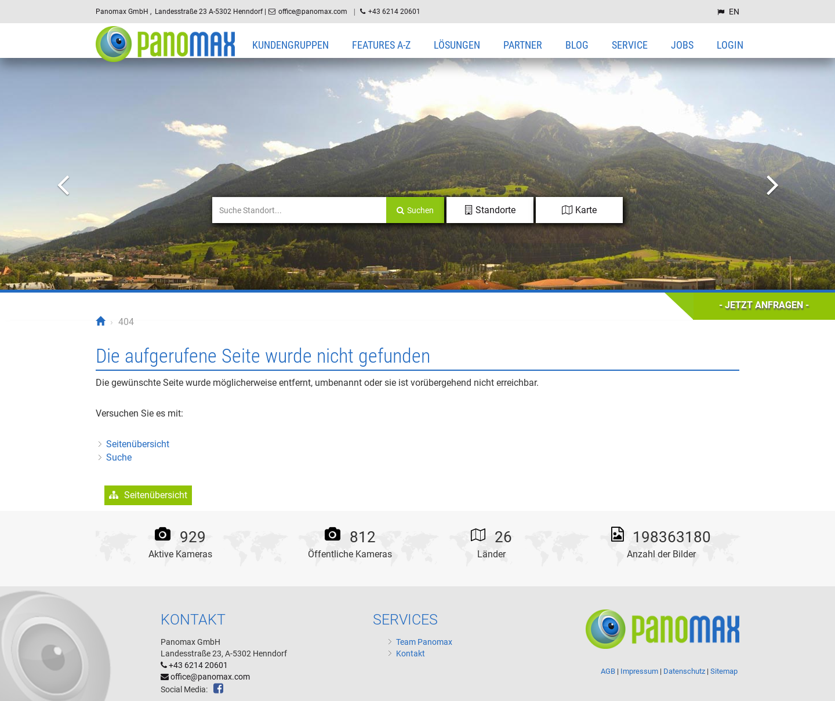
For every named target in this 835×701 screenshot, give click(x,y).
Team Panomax (424, 642)
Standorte (490, 210)
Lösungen (457, 45)
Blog (577, 45)
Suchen (415, 210)
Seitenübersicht (137, 444)
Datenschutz (683, 671)
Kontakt (410, 653)
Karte (579, 210)
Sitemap (724, 671)
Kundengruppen (290, 45)
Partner (522, 45)
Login (730, 45)
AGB (608, 671)
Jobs (682, 45)
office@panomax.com (313, 12)
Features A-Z (381, 45)
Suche (119, 457)
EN (734, 11)
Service (630, 45)
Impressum (638, 671)
